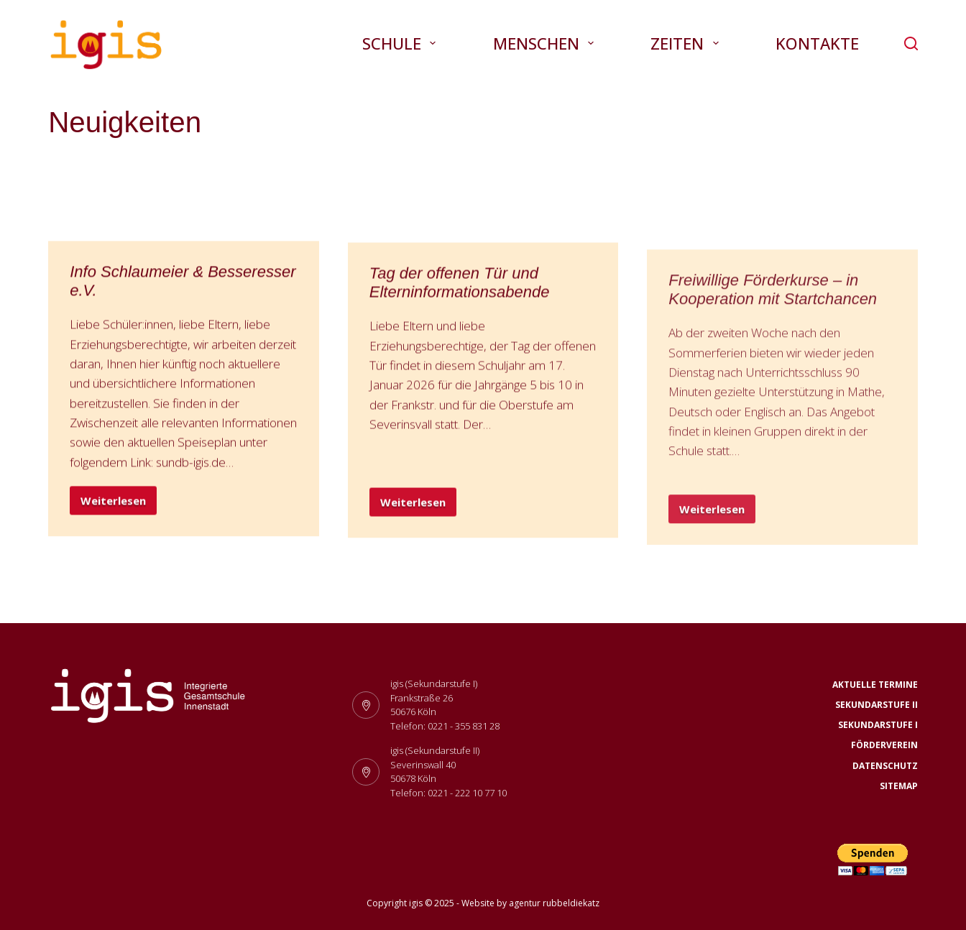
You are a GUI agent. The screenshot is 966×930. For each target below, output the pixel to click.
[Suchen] (911, 43)
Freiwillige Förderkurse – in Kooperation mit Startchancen (772, 306)
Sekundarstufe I (878, 725)
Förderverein (884, 745)
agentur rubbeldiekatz (554, 903)
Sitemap (899, 786)
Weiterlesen (118, 504)
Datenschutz (885, 766)
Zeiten (687, 43)
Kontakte (817, 43)
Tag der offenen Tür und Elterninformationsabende (459, 285)
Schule (401, 43)
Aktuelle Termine (875, 685)
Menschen (546, 43)
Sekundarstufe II (876, 705)
